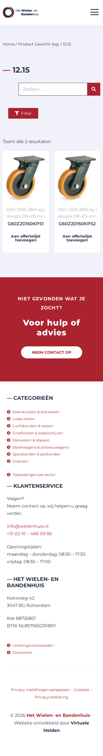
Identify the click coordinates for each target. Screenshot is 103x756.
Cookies (81, 689)
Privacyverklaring (51, 697)
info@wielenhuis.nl (27, 526)
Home (8, 44)
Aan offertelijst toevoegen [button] (25, 238)
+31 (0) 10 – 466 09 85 (29, 533)
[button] (94, 12)
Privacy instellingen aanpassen (40, 689)
